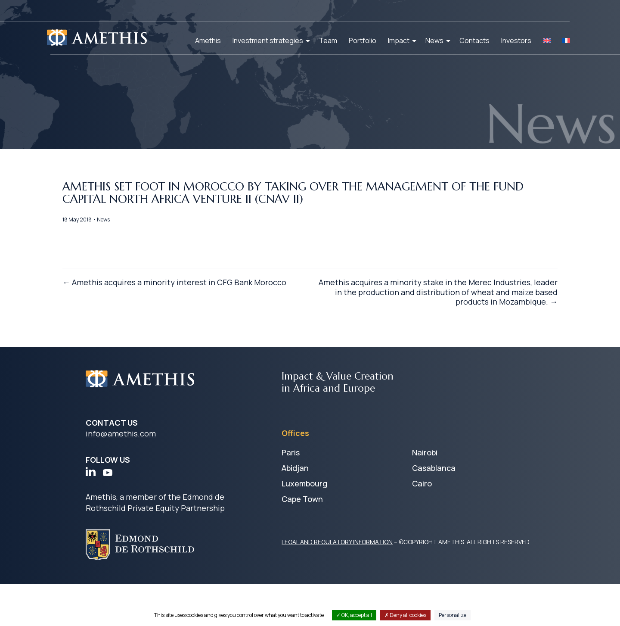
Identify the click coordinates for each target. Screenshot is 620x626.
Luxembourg (304, 525)
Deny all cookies (405, 615)
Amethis (208, 40)
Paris (291, 494)
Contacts (474, 40)
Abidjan (295, 510)
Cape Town (302, 541)
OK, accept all (354, 615)
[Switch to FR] (566, 40)
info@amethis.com (121, 475)
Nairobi (424, 494)
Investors (516, 40)
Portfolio (362, 40)
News (434, 40)
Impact (398, 40)
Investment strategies (267, 40)
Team (328, 40)
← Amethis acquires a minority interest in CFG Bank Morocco (181, 327)
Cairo (422, 525)
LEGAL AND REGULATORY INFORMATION (337, 583)
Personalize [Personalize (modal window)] (452, 615)
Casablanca (434, 510)
